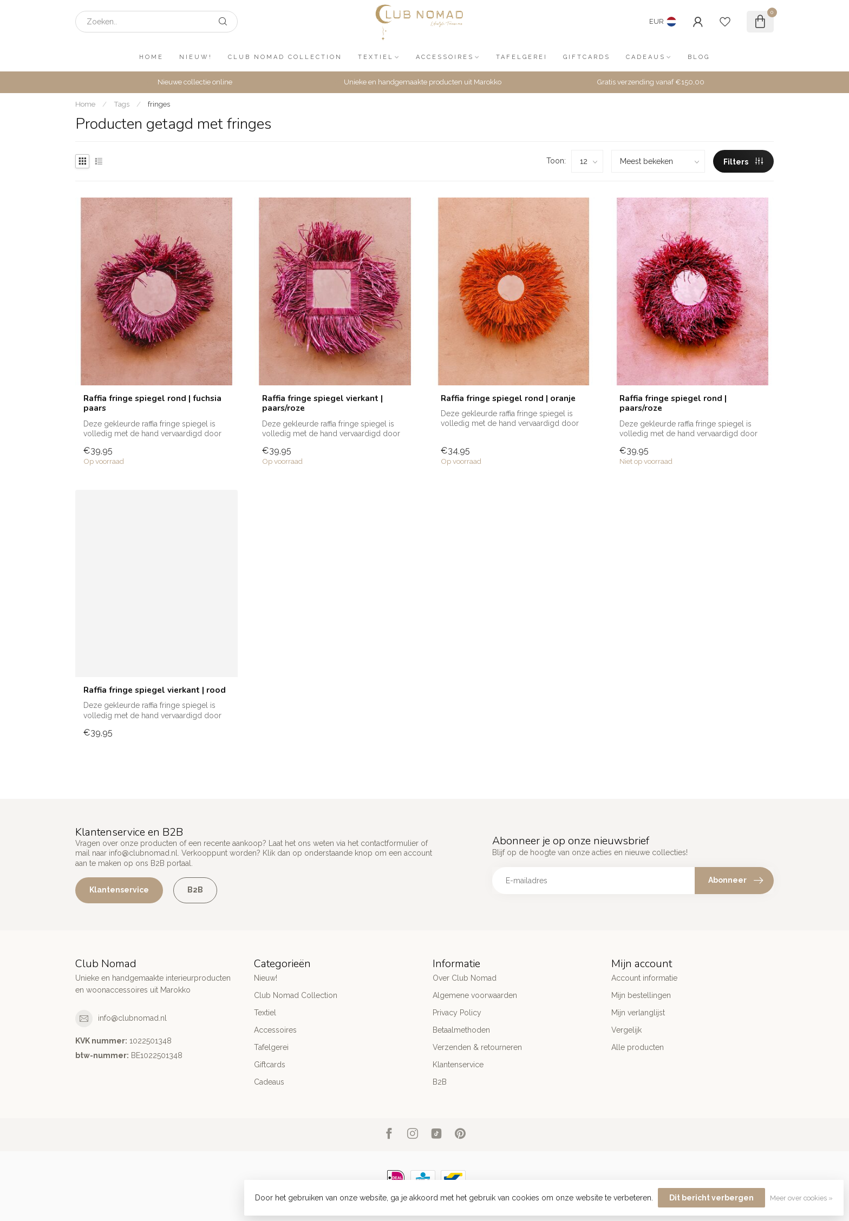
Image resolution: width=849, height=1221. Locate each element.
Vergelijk (626, 1030)
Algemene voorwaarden (475, 995)
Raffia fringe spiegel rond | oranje (508, 398)
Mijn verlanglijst (638, 1012)
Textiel (376, 57)
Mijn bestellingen (641, 995)
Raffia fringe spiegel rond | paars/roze (673, 403)
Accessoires (445, 57)
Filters (743, 161)
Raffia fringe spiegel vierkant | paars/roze (322, 403)
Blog (699, 57)
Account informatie (644, 978)
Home (151, 57)
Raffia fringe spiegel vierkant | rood (154, 690)
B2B (195, 889)
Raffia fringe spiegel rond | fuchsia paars (152, 403)
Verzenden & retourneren (477, 1047)
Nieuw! (195, 57)
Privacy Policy (457, 1012)
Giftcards (586, 57)
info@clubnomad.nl (132, 1018)
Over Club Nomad (465, 978)
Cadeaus (645, 57)
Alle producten (637, 1047)
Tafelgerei (521, 57)
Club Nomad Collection (285, 57)
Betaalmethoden (461, 1030)
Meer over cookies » (801, 1198)
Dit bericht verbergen (711, 1197)
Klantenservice (119, 889)
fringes (159, 104)
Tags (121, 104)
